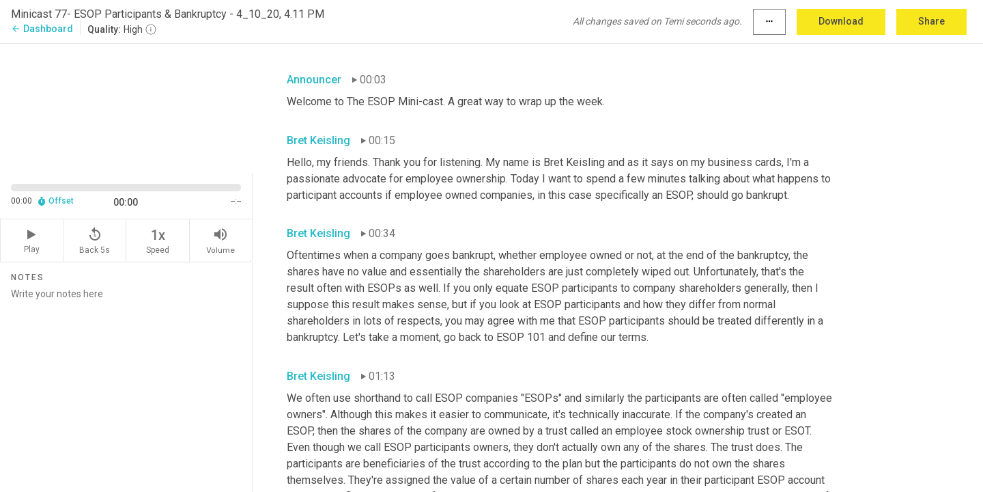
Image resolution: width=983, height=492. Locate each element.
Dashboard (42, 28)
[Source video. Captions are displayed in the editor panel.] (126, 107)
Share (931, 21)
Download (841, 21)
